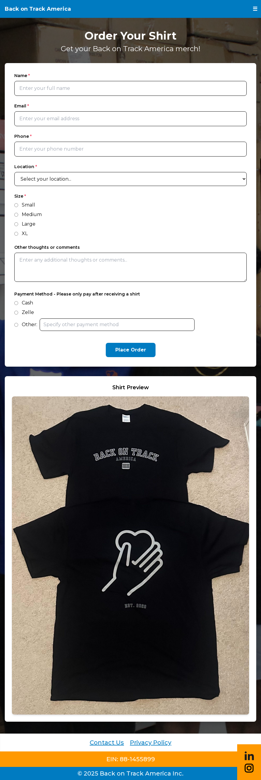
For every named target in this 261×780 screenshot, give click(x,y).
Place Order (130, 350)
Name (22, 75)
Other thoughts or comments (47, 247)
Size (20, 196)
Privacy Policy (150, 742)
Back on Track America (38, 9)
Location (25, 166)
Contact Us (107, 742)
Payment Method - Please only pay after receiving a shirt (77, 294)
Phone (23, 136)
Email (21, 106)
